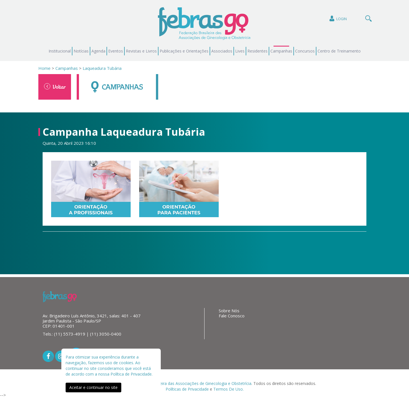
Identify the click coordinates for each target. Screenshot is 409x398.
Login (337, 18)
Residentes (257, 51)
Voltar (55, 86)
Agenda (98, 51)
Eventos (115, 51)
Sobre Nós (229, 310)
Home (44, 68)
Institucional (60, 51)
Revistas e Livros (141, 51)
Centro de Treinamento (339, 51)
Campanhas (281, 51)
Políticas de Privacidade (187, 389)
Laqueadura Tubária (102, 68)
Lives (240, 51)
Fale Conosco (232, 316)
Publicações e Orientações (184, 51)
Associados (221, 51)
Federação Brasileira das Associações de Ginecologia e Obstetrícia (190, 383)
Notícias (81, 51)
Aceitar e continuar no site (93, 387)
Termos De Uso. (228, 389)
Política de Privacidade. (131, 374)
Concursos (305, 51)
